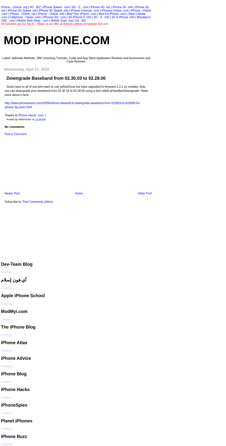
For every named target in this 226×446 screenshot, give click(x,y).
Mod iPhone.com (57, 40)
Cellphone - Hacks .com (25, 17)
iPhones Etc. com (54, 17)
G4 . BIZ (80, 20)
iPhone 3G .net (100, 7)
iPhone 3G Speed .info (54, 10)
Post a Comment (15, 134)
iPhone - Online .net (23, 13)
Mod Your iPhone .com (81, 13)
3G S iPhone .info (123, 17)
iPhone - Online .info (51, 13)
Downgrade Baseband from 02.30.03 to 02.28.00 (56, 78)
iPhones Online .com (115, 10)
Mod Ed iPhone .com (112, 13)
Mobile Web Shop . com (32, 20)
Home (79, 193)
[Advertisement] (29, 165)
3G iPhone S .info (79, 17)
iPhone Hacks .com (30, 115)
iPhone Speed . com (56, 7)
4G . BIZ (35, 7)
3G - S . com (80, 7)
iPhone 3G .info (123, 7)
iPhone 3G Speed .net (22, 10)
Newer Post (12, 193)
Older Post (145, 193)
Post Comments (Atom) (38, 201)
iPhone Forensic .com (85, 10)
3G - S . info (101, 17)
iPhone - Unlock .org (14, 7)
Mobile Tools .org (62, 20)
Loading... (7, 272)
